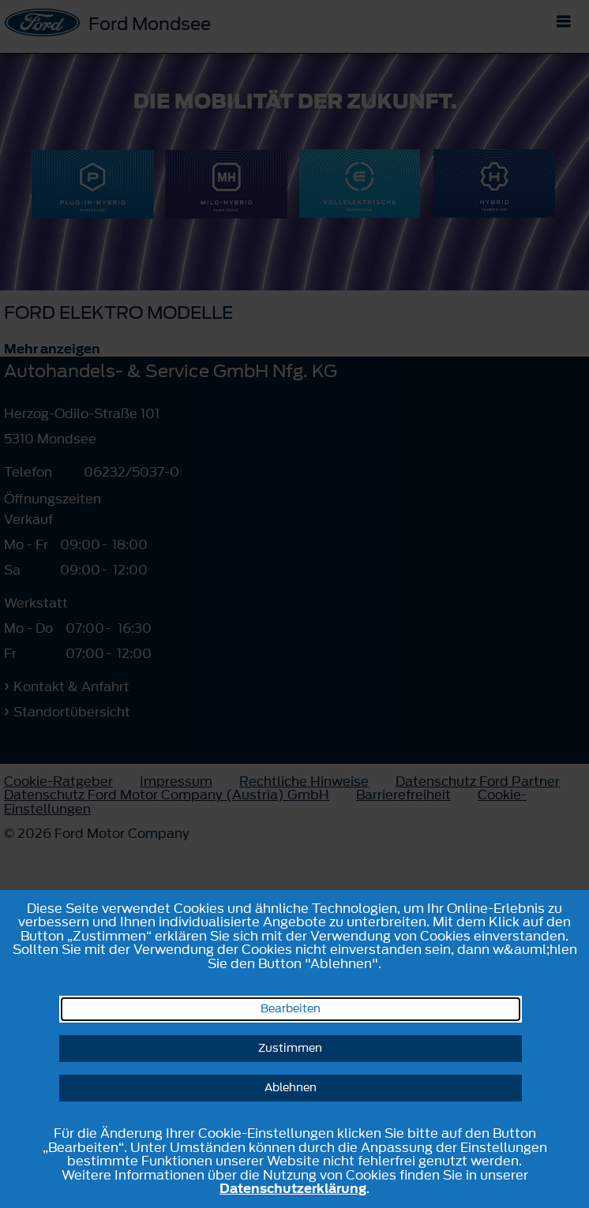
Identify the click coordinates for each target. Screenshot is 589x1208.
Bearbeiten (291, 1008)
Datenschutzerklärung (292, 1188)
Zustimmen (290, 1048)
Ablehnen (290, 1087)
